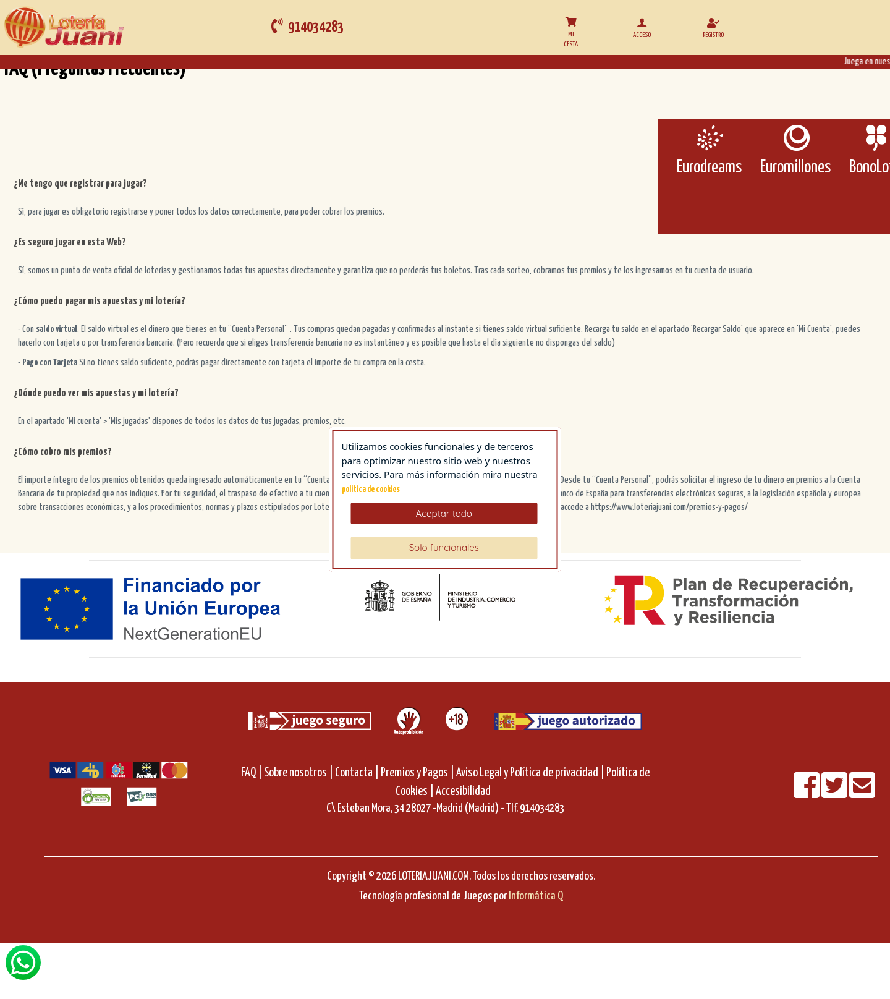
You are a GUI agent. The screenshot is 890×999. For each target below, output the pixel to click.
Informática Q (536, 896)
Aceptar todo (444, 513)
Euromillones (795, 167)
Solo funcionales (444, 547)
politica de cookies (371, 489)
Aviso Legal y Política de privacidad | (531, 773)
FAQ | (252, 773)
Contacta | (357, 773)
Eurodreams (709, 167)
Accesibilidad (463, 791)
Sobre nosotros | (298, 773)
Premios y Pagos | (417, 773)
